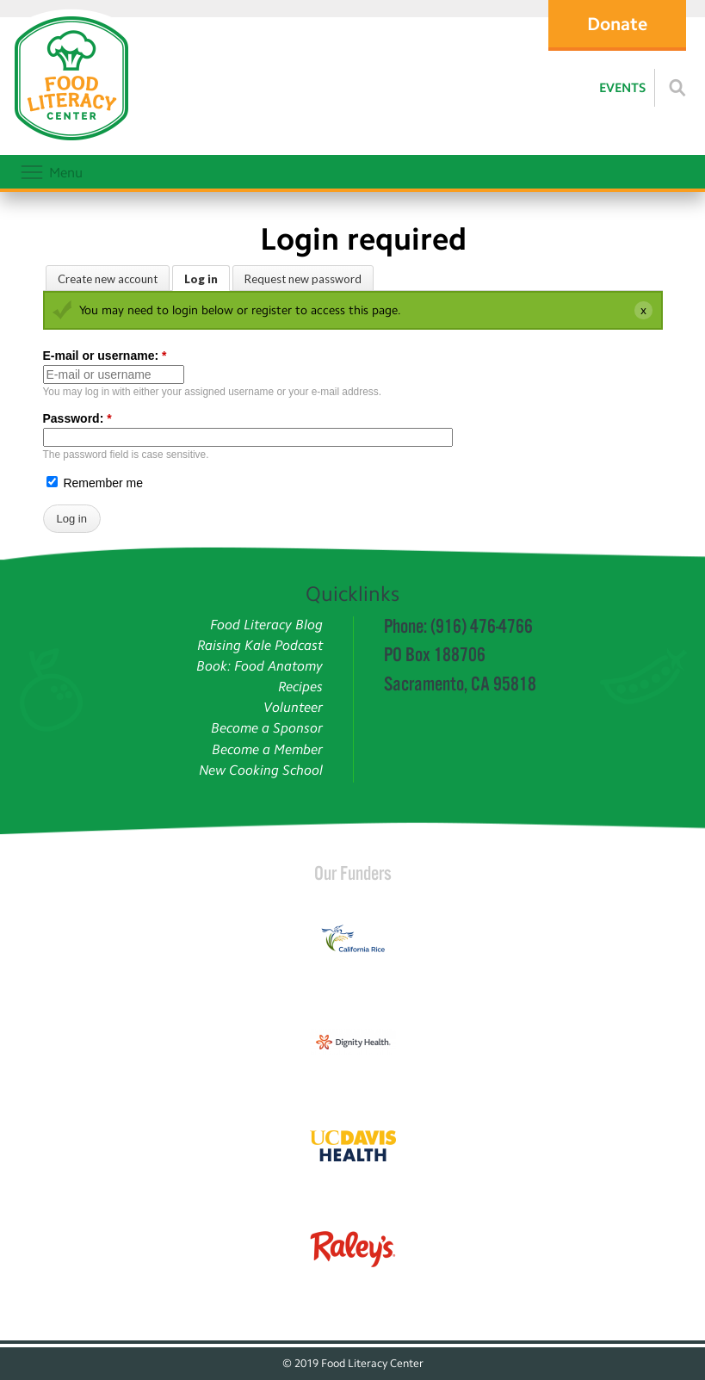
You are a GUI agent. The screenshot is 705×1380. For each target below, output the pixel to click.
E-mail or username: (105, 355)
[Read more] (677, 87)
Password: (77, 418)
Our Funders (353, 873)
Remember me (94, 483)
